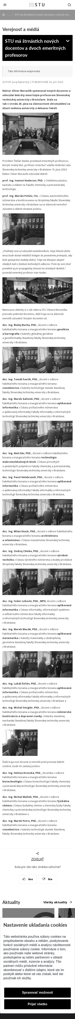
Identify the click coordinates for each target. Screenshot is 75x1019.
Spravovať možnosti (37, 992)
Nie (47, 879)
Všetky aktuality (55, 902)
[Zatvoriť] (5, 4)
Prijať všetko (37, 1004)
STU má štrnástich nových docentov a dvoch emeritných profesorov (35, 48)
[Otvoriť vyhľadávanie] (69, 4)
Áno (27, 879)
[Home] (3, 14)
